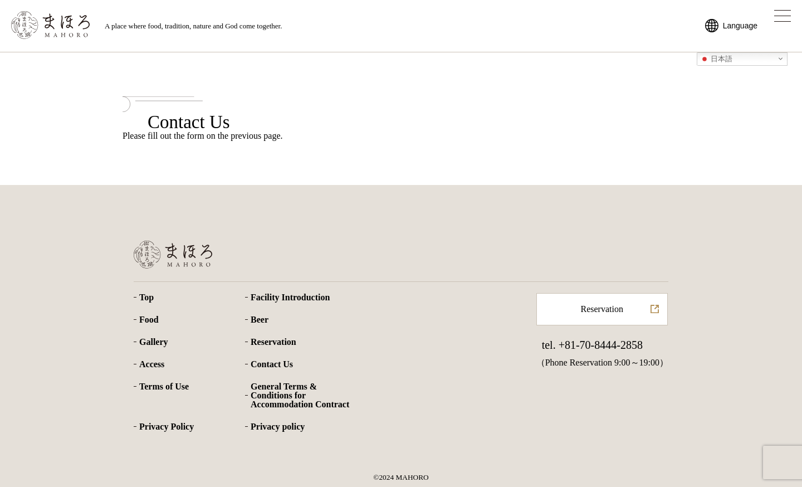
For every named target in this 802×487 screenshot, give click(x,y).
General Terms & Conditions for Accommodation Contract (300, 395)
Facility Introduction (290, 297)
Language (740, 25)
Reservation (273, 342)
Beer (259, 319)
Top (146, 297)
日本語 (716, 58)
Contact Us (272, 364)
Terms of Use (164, 386)
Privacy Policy (166, 426)
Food (149, 319)
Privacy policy (278, 426)
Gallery (153, 342)
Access (151, 364)
